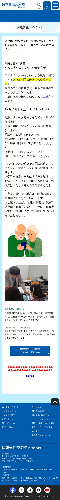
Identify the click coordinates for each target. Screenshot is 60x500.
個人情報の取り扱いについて (44, 415)
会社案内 (35, 431)
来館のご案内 (7, 427)
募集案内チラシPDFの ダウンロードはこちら (30, 350)
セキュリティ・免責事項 (42, 427)
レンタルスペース (9, 411)
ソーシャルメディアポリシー (44, 419)
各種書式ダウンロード (41, 435)
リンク (34, 439)
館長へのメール (8, 423)
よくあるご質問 (8, 415)
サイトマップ (37, 407)
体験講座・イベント (10, 407)
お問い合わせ (7, 419)
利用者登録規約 (38, 411)
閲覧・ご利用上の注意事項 (43, 423)
